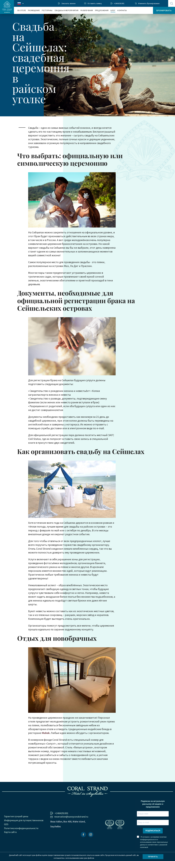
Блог (113, 10)
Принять (153, 856)
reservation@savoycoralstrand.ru (71, 816)
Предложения (102, 10)
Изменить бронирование (149, 3)
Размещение (34, 10)
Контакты (122, 10)
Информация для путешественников (23, 820)
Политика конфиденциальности (21, 828)
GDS (6, 824)
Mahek (46, 733)
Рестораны (47, 10)
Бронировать (164, 10)
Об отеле (21, 10)
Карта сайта (10, 832)
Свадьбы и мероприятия (66, 10)
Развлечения (87, 10)
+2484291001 (119, 3)
